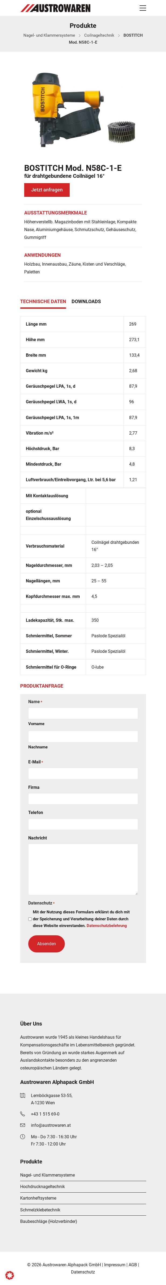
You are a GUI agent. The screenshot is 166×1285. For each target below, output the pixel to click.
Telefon (35, 812)
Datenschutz (83, 1272)
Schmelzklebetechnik (40, 1209)
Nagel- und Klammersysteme (49, 35)
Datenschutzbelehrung (107, 925)
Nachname (38, 747)
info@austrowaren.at (51, 1125)
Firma (34, 787)
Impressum (114, 1264)
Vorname (36, 723)
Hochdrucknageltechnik (42, 1186)
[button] (9, 1275)
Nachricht (37, 838)
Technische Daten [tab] (43, 301)
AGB (133, 1264)
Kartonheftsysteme (38, 1198)
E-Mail (35, 762)
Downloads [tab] (86, 301)
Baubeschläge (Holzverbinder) (48, 1221)
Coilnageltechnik (99, 35)
